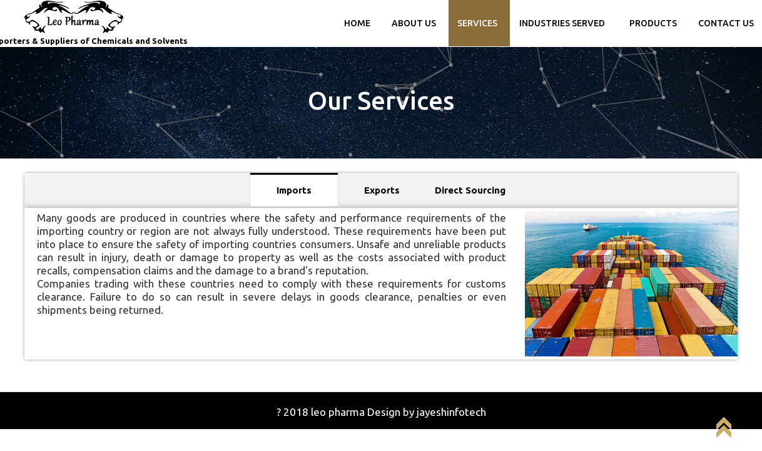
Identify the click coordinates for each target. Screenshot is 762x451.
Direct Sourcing (470, 190)
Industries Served (562, 23)
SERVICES (477, 23)
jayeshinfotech (451, 412)
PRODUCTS (653, 23)
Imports (294, 190)
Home (357, 23)
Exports (382, 190)
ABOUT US (414, 23)
